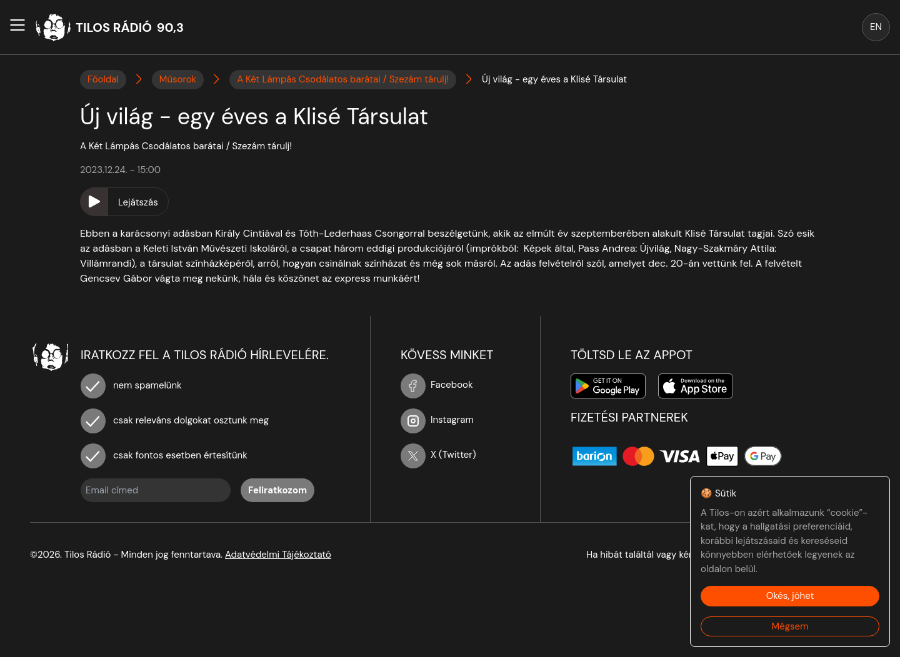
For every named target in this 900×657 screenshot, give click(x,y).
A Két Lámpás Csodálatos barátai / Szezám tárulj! (343, 79)
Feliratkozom (277, 490)
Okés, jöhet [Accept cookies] (790, 596)
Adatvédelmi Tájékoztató (278, 554)
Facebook (437, 384)
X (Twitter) (438, 454)
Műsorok (177, 79)
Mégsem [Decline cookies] (790, 626)
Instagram (437, 419)
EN (876, 27)
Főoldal (103, 79)
